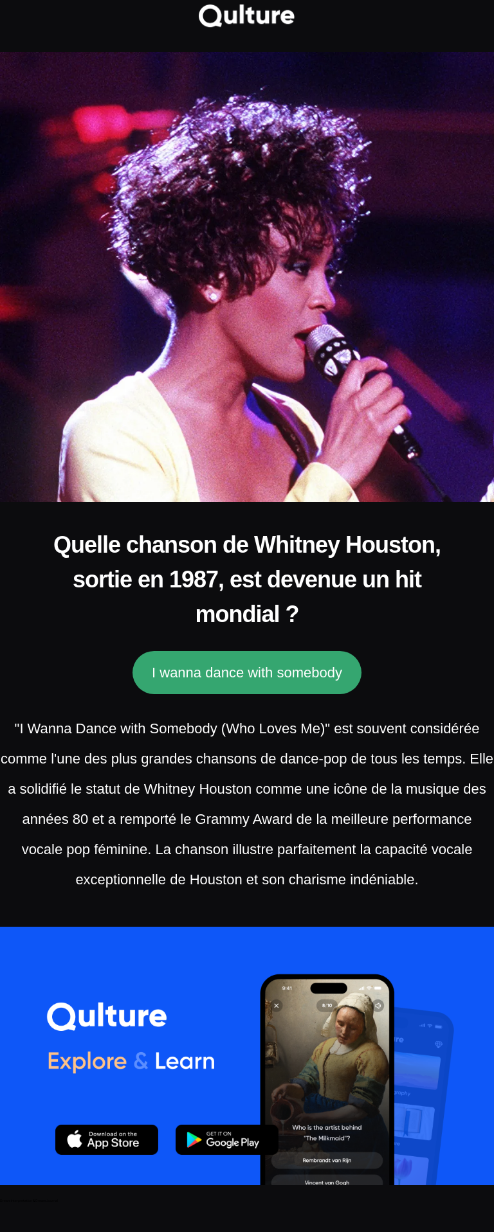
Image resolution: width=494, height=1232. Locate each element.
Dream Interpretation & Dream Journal (29, 1200)
